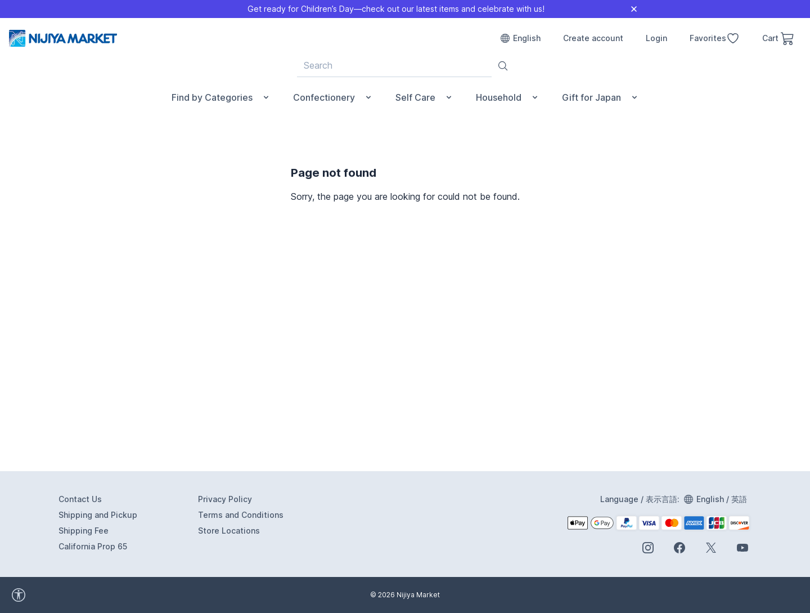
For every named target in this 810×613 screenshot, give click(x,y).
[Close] (634, 9)
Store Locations (229, 530)
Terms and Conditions (241, 515)
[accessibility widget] (67, 595)
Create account (593, 38)
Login (656, 38)
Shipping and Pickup (97, 515)
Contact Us (80, 499)
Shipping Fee (83, 530)
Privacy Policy (225, 499)
